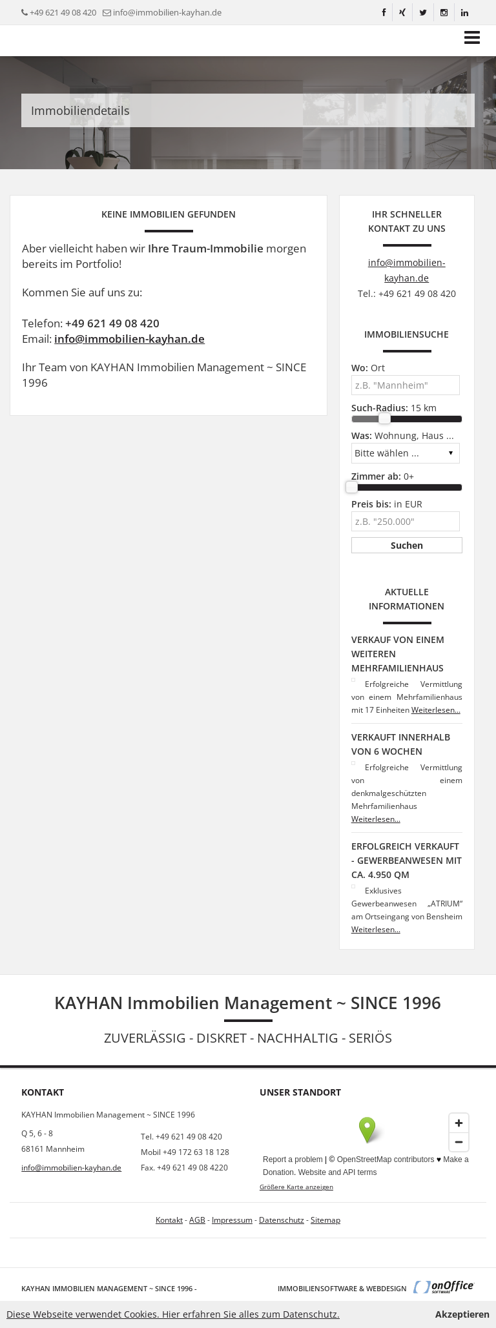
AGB (197, 1219)
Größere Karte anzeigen (296, 1187)
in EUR (386, 504)
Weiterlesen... (435, 709)
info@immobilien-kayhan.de (167, 12)
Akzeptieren (462, 1314)
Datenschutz (281, 1219)
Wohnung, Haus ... (402, 435)
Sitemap (325, 1219)
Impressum (232, 1219)
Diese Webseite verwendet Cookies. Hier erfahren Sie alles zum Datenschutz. (173, 1314)
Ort (368, 368)
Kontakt (169, 1219)
